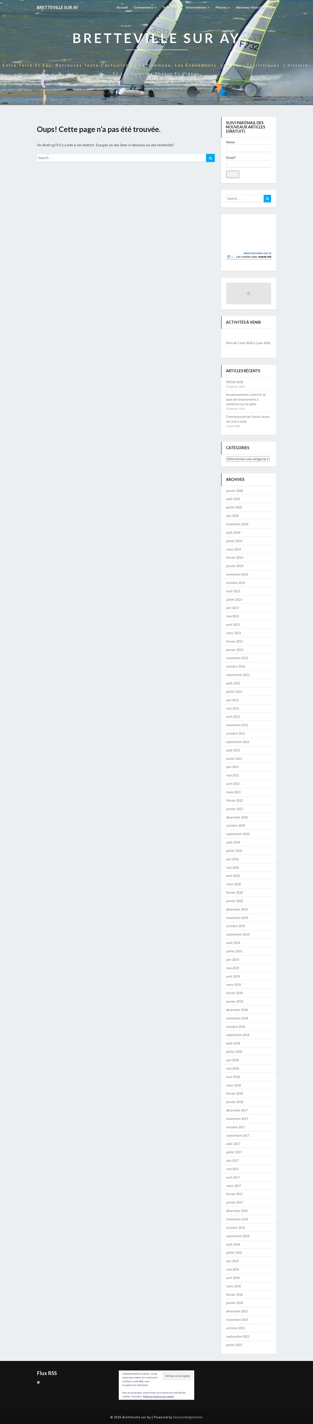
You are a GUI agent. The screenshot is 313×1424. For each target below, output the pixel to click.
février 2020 (234, 892)
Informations (197, 7)
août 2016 (233, 1244)
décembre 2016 (237, 1211)
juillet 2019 (234, 951)
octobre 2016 (235, 1227)
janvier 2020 (234, 901)
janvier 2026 (234, 490)
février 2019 (234, 993)
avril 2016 (233, 1278)
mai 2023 (232, 616)
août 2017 (233, 1144)
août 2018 (233, 1043)
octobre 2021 (235, 733)
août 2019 (233, 943)
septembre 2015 (237, 1336)
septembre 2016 (237, 1236)
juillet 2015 (234, 1345)
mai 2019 (232, 968)
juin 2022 (232, 700)
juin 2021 (232, 767)
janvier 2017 (234, 1202)
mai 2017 (232, 1169)
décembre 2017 (237, 1110)
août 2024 (233, 532)
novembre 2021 (237, 725)
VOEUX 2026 (234, 382)
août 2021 (233, 750)
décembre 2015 (237, 1311)
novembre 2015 (237, 1319)
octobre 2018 (235, 1026)
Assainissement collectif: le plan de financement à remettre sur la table (246, 399)
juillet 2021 (234, 758)
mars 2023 (233, 633)
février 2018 (234, 1093)
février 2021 (234, 800)
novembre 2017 (237, 1119)
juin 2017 (232, 1160)
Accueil (122, 7)
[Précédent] (230, 335)
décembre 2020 (237, 817)
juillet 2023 (234, 599)
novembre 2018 (237, 1018)
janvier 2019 (234, 1001)
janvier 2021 (234, 809)
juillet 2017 (234, 1152)
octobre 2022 (235, 666)
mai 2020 (232, 867)
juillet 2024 (234, 541)
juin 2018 (232, 1060)
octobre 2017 (235, 1127)
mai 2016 (232, 1269)
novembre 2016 (237, 1219)
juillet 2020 (234, 851)
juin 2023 (232, 608)
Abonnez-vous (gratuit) (254, 7)
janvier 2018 (234, 1102)
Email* (248, 162)
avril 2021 (233, 783)
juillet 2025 (234, 507)
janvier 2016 (234, 1303)
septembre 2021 (237, 742)
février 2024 (234, 557)
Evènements (145, 7)
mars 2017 (233, 1186)
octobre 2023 (235, 583)
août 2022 (233, 683)
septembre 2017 (237, 1135)
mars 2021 (233, 792)
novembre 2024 (237, 524)
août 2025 (233, 499)
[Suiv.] (266, 335)
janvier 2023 (234, 650)
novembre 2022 (237, 658)
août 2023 (233, 591)
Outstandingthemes (188, 1417)
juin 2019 (232, 959)
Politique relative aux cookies (158, 1396)
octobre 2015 (235, 1328)
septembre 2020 (237, 834)
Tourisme (171, 7)
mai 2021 (232, 775)
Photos (223, 7)
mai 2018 (232, 1068)
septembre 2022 (237, 675)
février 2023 (234, 641)
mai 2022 (232, 708)
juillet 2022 (234, 691)
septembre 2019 (237, 934)
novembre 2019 (237, 918)
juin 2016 (232, 1261)
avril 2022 (233, 716)
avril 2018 (233, 1077)
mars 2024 (233, 549)
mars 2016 (233, 1286)
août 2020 (233, 842)
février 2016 (234, 1294)
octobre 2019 (235, 926)
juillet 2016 (234, 1252)
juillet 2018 (234, 1051)
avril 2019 (233, 976)
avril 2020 (233, 876)
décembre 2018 (237, 1010)
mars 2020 (233, 884)
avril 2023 (233, 624)
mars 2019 (233, 984)
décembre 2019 (237, 909)
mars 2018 (233, 1085)
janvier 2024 (234, 566)
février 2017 (234, 1194)
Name (248, 146)
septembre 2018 (237, 1035)
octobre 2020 (235, 825)
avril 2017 (233, 1177)
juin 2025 (232, 515)
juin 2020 (232, 859)
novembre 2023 (237, 574)
